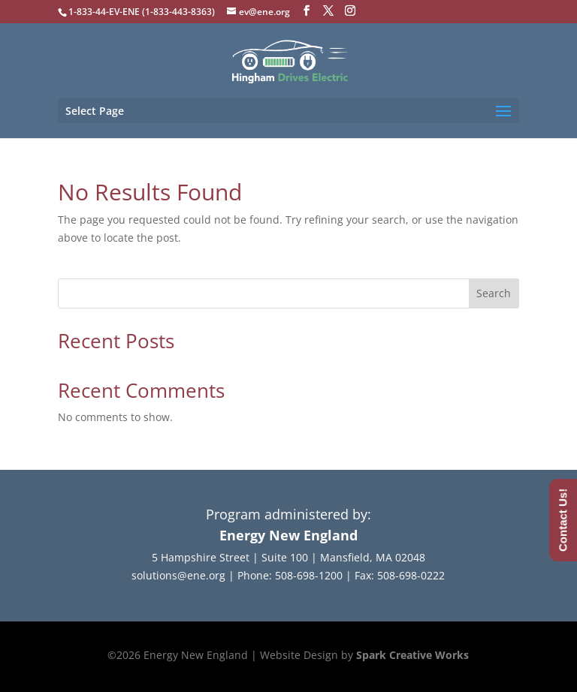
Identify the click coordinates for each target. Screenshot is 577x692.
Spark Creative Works (412, 655)
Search (493, 293)
